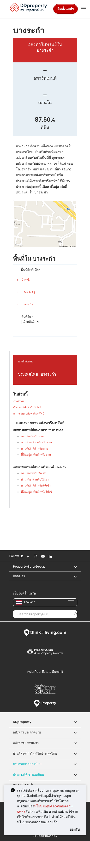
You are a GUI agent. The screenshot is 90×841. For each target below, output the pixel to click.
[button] (73, 566)
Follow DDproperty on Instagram (35, 556)
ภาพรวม (18, 401)
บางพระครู (28, 292)
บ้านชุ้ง (26, 279)
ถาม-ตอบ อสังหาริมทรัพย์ (28, 413)
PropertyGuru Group (29, 566)
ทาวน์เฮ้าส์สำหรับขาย (34, 448)
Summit (45, 671)
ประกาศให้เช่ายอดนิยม (28, 774)
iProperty (45, 703)
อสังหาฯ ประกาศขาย (27, 732)
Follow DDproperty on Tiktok (62, 556)
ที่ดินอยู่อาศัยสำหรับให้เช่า (37, 491)
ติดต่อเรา (19, 576)
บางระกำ (27, 304)
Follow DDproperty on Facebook (27, 556)
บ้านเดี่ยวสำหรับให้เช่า (35, 479)
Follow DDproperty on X (56, 556)
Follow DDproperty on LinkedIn (50, 556)
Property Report (45, 689)
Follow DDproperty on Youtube (42, 556)
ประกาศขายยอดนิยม (27, 764)
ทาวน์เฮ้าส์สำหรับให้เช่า (36, 485)
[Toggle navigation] (83, 9)
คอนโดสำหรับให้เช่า (33, 473)
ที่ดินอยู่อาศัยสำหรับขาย (36, 454)
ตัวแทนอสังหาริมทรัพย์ (27, 407)
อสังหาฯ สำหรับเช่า (26, 743)
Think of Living (45, 632)
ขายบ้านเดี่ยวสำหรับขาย (36, 442)
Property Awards (45, 651)
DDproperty (22, 722)
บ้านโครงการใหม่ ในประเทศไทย (35, 753)
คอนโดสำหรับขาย (32, 436)
